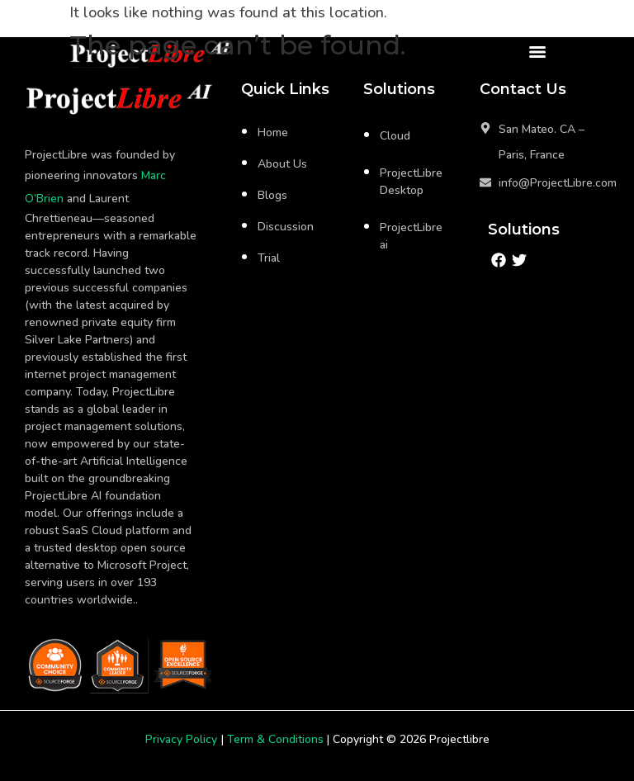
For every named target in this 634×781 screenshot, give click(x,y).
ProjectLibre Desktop (411, 181)
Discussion (286, 226)
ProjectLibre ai (411, 236)
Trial (269, 258)
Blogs (272, 195)
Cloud (395, 136)
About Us (282, 164)
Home (273, 132)
